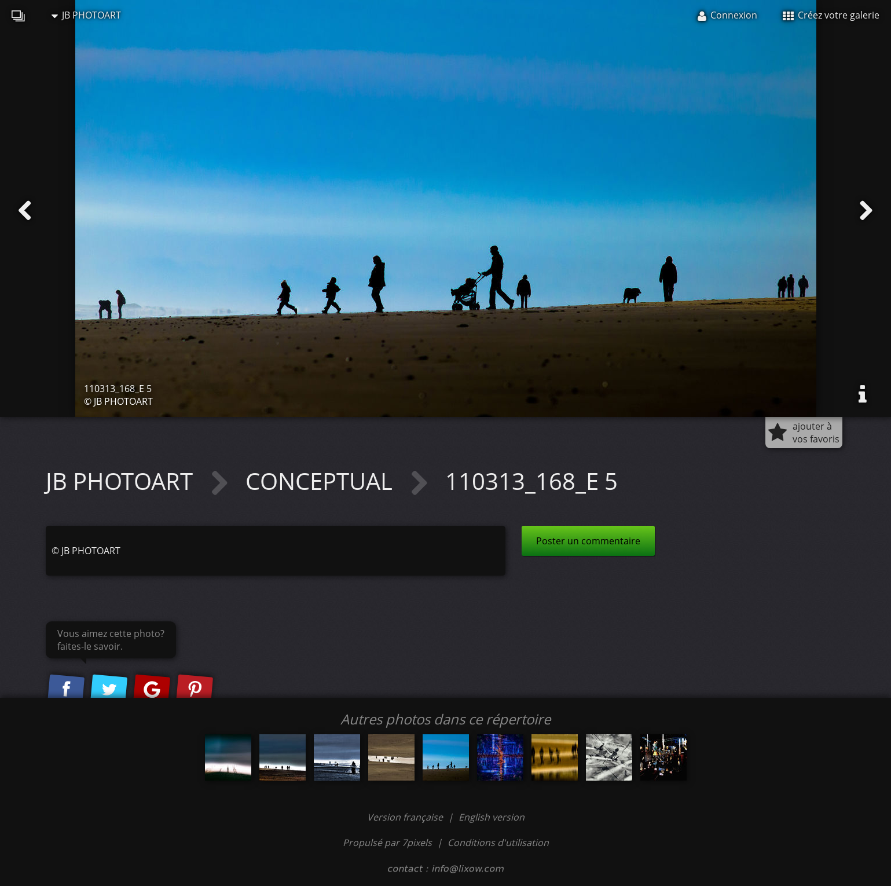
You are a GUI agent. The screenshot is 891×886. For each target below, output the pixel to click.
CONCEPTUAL (321, 481)
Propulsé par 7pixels (387, 842)
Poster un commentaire (588, 540)
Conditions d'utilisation (498, 842)
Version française (406, 817)
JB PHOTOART (86, 15)
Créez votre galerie (831, 15)
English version (492, 817)
